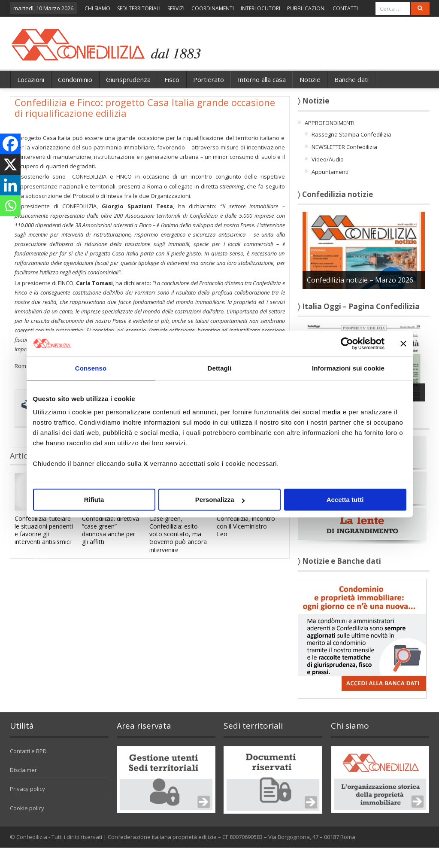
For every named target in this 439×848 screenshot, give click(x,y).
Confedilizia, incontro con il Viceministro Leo (246, 526)
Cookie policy (27, 808)
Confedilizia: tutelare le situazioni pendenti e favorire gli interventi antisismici (44, 530)
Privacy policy (27, 789)
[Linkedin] (10, 185)
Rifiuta (94, 499)
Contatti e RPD (28, 751)
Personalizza (220, 499)
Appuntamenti (330, 172)
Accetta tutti (345, 499)
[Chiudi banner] (403, 343)
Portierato (208, 79)
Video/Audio (328, 159)
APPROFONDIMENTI (329, 123)
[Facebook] (10, 144)
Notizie (310, 79)
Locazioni (30, 79)
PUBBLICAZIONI (306, 8)
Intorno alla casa (262, 79)
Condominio (75, 79)
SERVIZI (176, 8)
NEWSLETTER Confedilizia (344, 147)
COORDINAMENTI (212, 8)
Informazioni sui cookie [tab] (348, 368)
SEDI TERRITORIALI (138, 8)
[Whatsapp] (10, 205)
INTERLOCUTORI (260, 8)
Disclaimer (23, 770)
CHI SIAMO (97, 8)
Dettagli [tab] (220, 368)
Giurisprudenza (128, 79)
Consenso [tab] (90, 368)
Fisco (171, 79)
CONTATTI (345, 8)
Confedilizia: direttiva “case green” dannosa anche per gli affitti (110, 530)
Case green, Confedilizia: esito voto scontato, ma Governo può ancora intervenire (178, 534)
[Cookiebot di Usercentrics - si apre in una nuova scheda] (347, 343)
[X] (10, 164)
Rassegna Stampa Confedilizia (351, 134)
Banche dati (351, 79)
